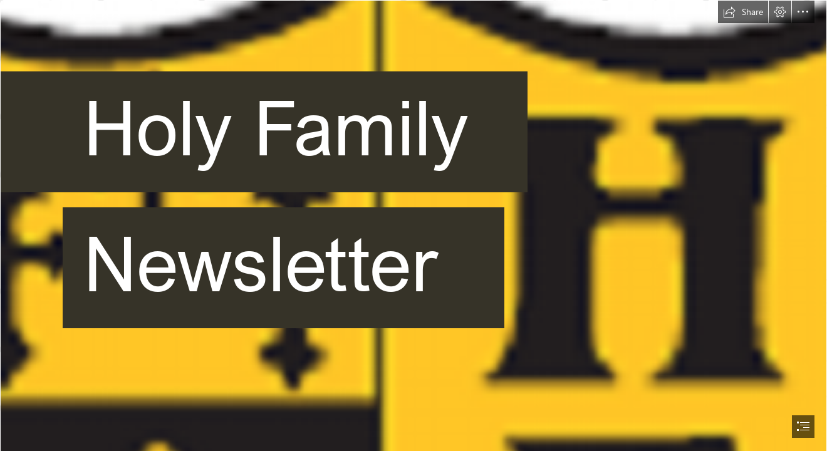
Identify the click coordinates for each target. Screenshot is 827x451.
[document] (413, 225)
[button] (743, 12)
